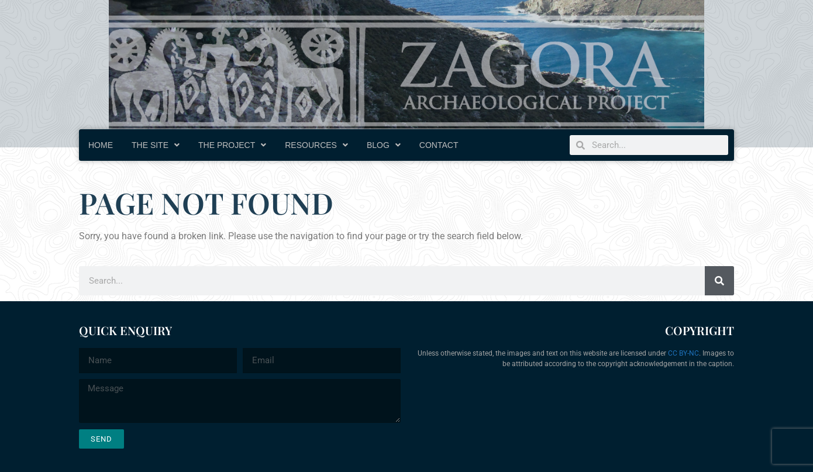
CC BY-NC (683, 353)
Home (100, 145)
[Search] (719, 280)
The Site (156, 145)
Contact (439, 145)
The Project (232, 145)
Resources (316, 145)
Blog (384, 145)
